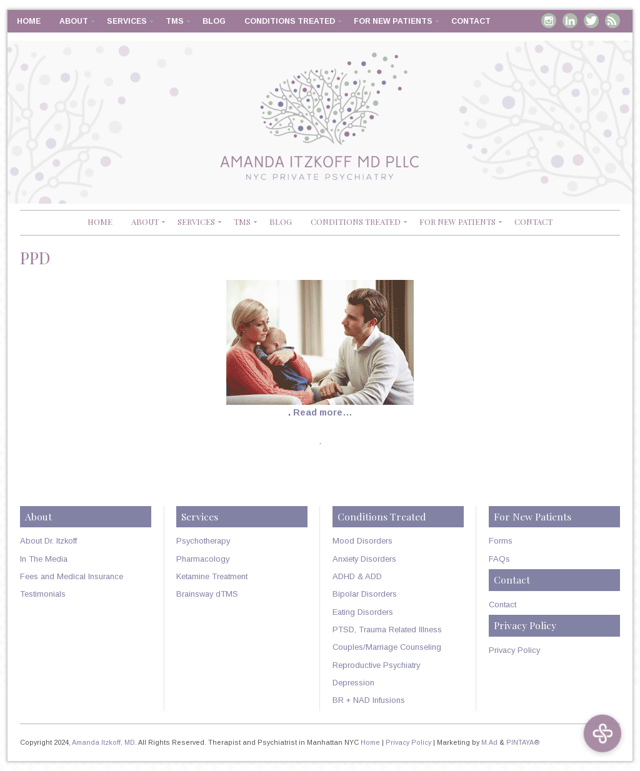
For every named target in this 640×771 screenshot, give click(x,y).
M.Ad (489, 742)
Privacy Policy (514, 650)
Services (127, 21)
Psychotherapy (203, 540)
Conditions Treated (289, 21)
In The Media (44, 559)
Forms (500, 540)
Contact (471, 21)
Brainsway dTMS (207, 594)
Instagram (548, 20)
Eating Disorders (362, 612)
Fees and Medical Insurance (71, 576)
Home (29, 21)
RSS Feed (612, 20)
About (73, 21)
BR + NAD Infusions (368, 700)
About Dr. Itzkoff (48, 540)
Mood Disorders (362, 540)
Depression (353, 682)
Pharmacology (202, 559)
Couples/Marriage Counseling (386, 647)
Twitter (591, 20)
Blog (214, 21)
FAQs (499, 559)
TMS (175, 21)
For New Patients (393, 21)
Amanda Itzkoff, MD (103, 742)
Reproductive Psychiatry (376, 665)
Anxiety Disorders (364, 559)
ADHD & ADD (357, 576)
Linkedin (570, 20)
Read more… (322, 412)
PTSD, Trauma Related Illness (387, 629)
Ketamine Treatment (212, 576)
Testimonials (43, 594)
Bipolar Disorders (364, 594)
